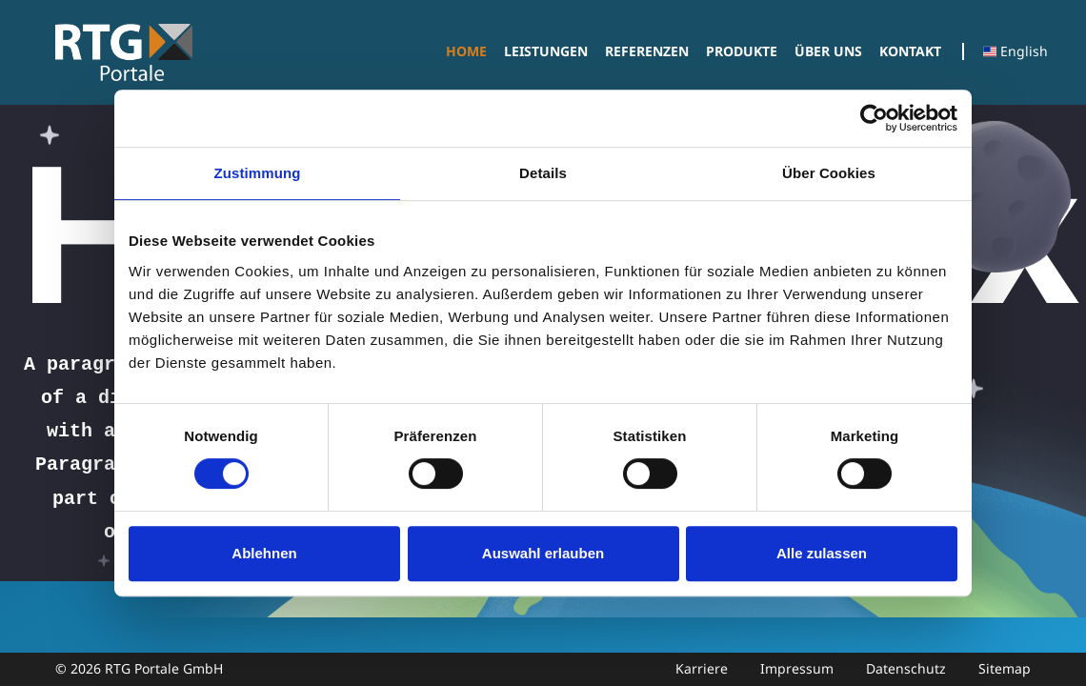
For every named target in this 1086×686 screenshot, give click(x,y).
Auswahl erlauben (543, 553)
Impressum (797, 668)
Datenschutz (906, 668)
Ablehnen (263, 553)
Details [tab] (543, 173)
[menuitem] (466, 51)
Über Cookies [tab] (828, 173)
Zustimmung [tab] (257, 173)
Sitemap (1004, 668)
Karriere (701, 668)
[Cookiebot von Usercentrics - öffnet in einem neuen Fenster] (874, 118)
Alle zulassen (821, 553)
